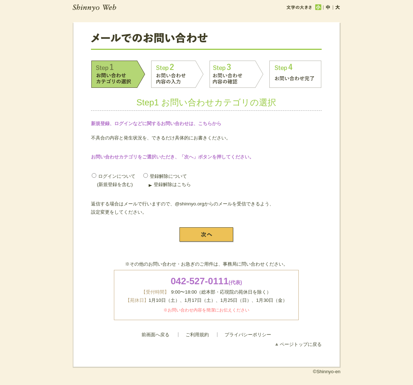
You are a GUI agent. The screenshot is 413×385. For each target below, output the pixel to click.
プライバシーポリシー (248, 334)
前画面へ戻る (155, 334)
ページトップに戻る (301, 344)
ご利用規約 (197, 334)
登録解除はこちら (172, 184)
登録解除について (165, 176)
